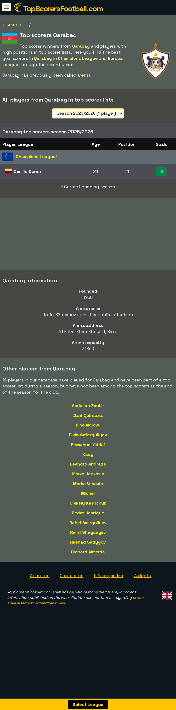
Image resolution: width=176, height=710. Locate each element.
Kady (88, 471)
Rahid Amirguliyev (88, 540)
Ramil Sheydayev (88, 549)
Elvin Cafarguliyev (88, 452)
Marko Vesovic (88, 501)
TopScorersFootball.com (63, 8)
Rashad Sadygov (88, 559)
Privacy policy (108, 593)
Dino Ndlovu (88, 442)
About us (39, 593)
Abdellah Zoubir (88, 423)
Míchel (88, 510)
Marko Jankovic (88, 491)
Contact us (71, 593)
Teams (9, 25)
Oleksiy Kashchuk (88, 520)
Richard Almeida (88, 569)
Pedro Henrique (88, 530)
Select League (88, 704)
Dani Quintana (88, 432)
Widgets (142, 593)
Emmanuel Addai (88, 462)
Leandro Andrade (88, 481)
